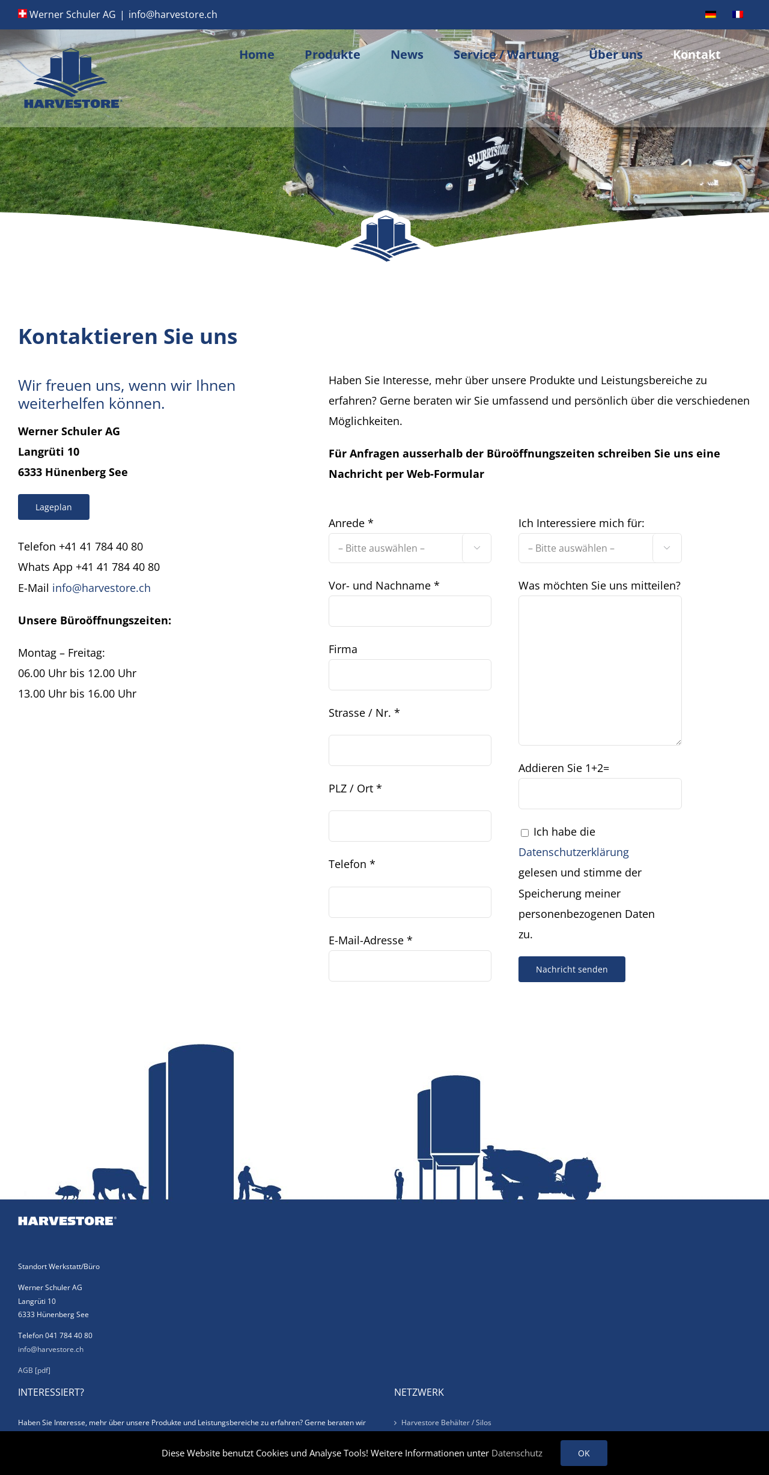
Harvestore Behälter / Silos (446, 1422)
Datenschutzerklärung (573, 852)
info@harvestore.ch (173, 14)
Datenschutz (517, 1453)
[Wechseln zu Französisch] (738, 14)
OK (584, 1453)
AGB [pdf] (34, 1370)
